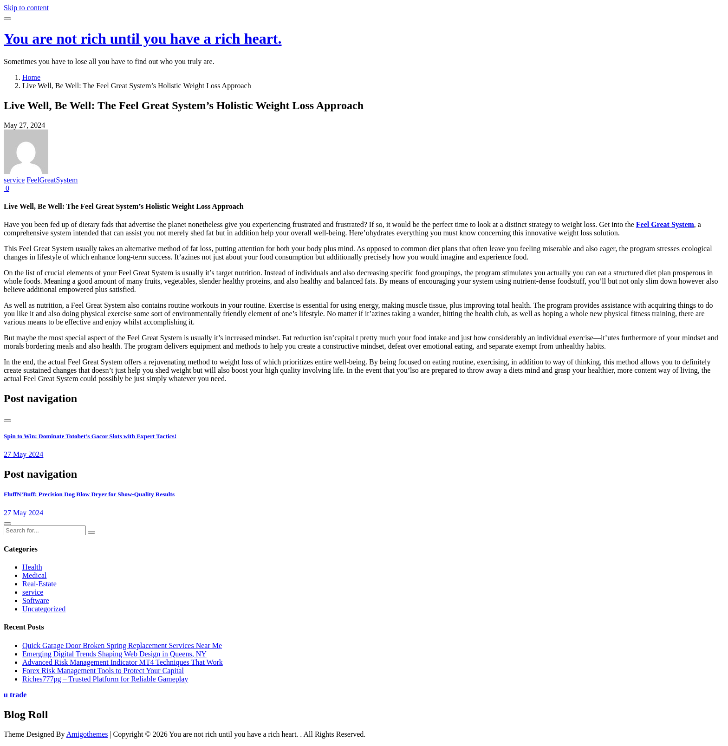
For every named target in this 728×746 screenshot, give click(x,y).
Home (31, 77)
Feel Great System (665, 224)
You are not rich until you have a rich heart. (143, 38)
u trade (15, 695)
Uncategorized (43, 609)
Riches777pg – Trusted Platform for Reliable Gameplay (105, 679)
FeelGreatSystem (52, 180)
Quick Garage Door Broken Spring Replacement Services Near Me (122, 645)
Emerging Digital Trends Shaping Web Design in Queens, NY (114, 654)
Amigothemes (87, 734)
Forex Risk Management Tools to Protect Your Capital (103, 671)
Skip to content (26, 8)
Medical (34, 575)
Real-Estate (39, 584)
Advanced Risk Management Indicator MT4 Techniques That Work (122, 662)
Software (35, 600)
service (14, 180)
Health (32, 567)
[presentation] (7, 420)
